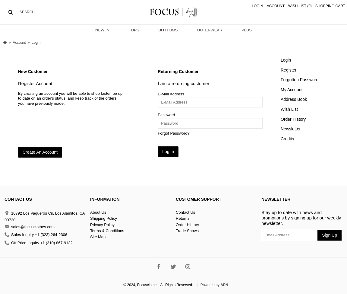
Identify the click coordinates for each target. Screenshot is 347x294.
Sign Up (329, 235)
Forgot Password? (174, 133)
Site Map (98, 237)
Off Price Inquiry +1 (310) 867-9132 (39, 242)
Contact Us (185, 212)
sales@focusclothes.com (30, 226)
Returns (183, 218)
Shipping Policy (103, 218)
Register (288, 70)
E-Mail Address (171, 94)
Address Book (294, 99)
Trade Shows (187, 230)
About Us (98, 212)
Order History (293, 119)
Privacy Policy (102, 224)
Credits (287, 138)
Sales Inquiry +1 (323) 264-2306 (36, 235)
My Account (291, 89)
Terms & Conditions (107, 230)
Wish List (289, 109)
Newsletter (291, 128)
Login (286, 60)
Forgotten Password (299, 79)
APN (224, 285)
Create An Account (40, 152)
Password (166, 115)
